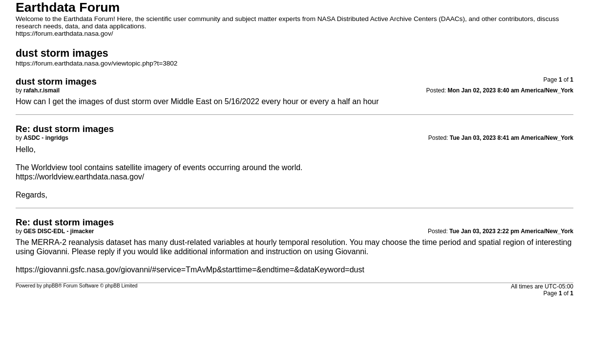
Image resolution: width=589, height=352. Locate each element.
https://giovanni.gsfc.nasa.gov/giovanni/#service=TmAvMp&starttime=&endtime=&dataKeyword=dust (190, 269)
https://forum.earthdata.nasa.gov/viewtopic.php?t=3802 (96, 63)
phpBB (51, 285)
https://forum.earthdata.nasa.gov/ (64, 33)
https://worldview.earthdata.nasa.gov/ (80, 177)
